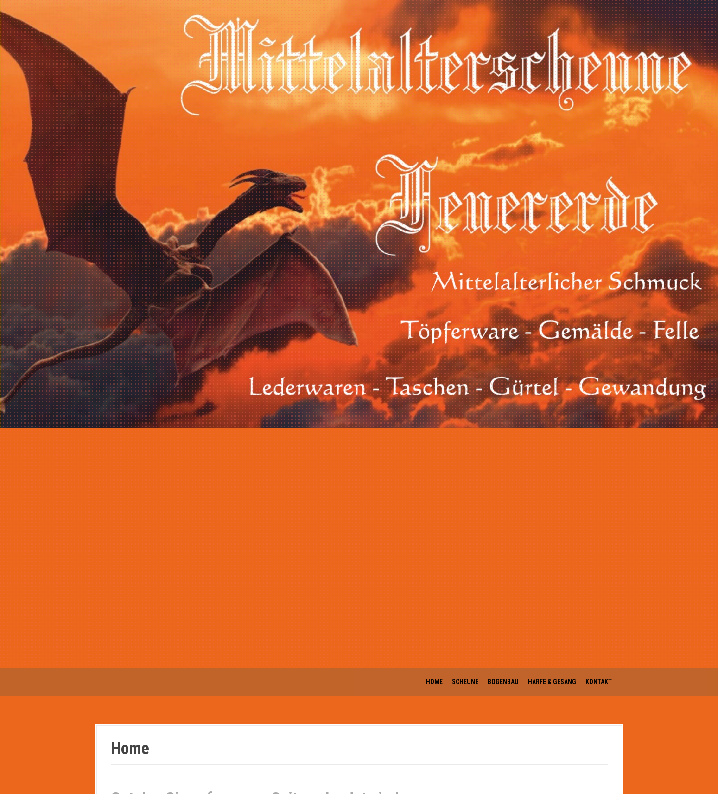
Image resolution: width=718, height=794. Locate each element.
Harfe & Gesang (552, 681)
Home (434, 681)
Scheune (465, 681)
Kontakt (598, 681)
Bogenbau (503, 681)
